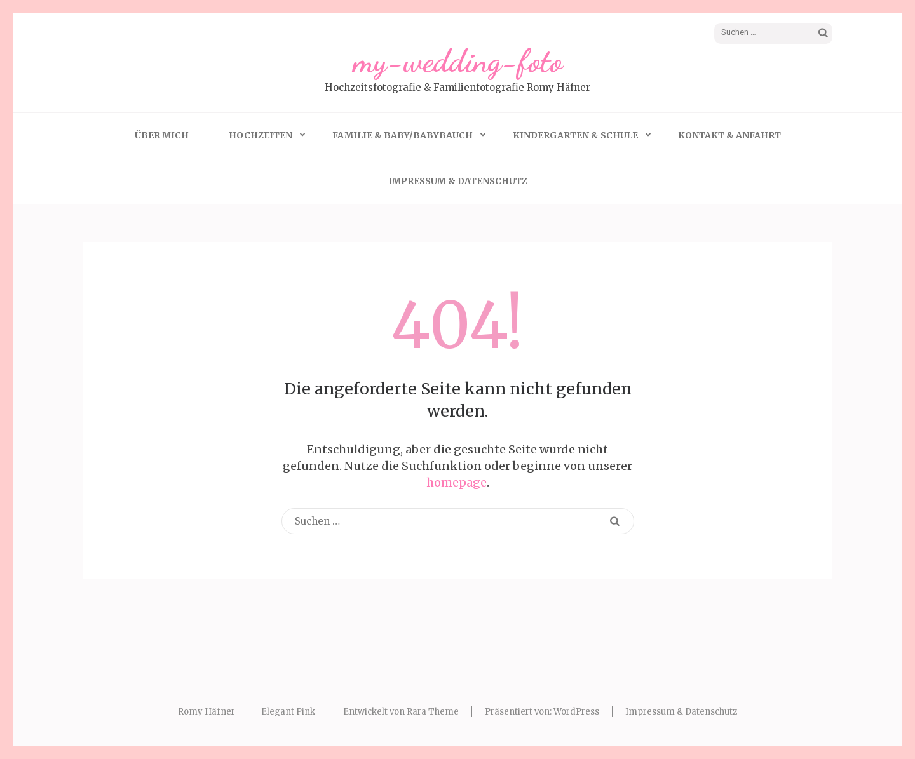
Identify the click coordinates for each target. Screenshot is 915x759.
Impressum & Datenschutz (457, 181)
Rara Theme (433, 711)
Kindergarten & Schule (575, 135)
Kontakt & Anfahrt (729, 135)
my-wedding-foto (457, 61)
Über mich (162, 135)
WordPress (576, 711)
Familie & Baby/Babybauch (402, 135)
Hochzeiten (260, 135)
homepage (456, 482)
